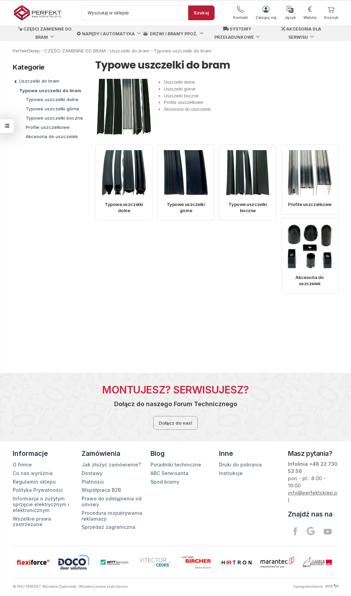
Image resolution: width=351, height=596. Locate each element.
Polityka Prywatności (38, 490)
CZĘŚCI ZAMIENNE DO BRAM (45, 33)
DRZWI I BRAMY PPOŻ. (169, 33)
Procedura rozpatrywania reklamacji (112, 516)
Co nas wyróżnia (33, 473)
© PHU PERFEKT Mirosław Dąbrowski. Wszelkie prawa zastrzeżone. (71, 586)
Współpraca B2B (101, 490)
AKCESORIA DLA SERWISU (301, 33)
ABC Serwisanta (169, 473)
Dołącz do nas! (175, 423)
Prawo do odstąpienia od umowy (112, 501)
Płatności (93, 482)
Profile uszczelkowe (309, 204)
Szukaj (201, 12)
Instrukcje (231, 473)
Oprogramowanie (315, 586)
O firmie (22, 464)
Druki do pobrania (240, 464)
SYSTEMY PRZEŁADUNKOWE (234, 33)
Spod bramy (164, 482)
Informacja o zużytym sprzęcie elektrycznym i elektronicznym (41, 504)
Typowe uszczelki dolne (124, 207)
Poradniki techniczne (175, 464)
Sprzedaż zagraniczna (108, 527)
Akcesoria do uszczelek (309, 280)
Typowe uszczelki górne (186, 207)
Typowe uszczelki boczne (247, 207)
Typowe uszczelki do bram (50, 90)
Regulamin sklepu (34, 482)
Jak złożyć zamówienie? (111, 464)
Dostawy (92, 473)
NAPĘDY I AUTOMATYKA (106, 33)
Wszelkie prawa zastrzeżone (32, 521)
